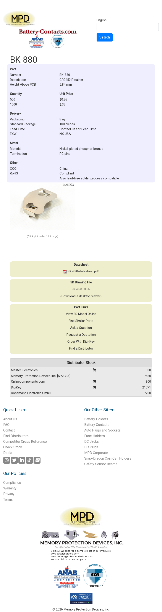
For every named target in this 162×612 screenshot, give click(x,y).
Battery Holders (96, 419)
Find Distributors (16, 436)
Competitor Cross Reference (25, 441)
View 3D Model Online (81, 314)
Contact (9, 430)
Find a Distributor (81, 348)
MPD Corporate (96, 453)
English (102, 20)
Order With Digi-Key (81, 342)
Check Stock (12, 447)
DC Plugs (91, 447)
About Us (10, 419)
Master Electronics (24, 370)
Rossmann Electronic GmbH (31, 393)
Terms (8, 499)
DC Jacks (91, 441)
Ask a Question (81, 328)
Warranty (9, 488)
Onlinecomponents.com (28, 381)
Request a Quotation (81, 335)
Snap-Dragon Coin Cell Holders (107, 458)
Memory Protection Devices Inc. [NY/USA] (40, 376)
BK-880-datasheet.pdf (81, 271)
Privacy (9, 494)
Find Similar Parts (81, 321)
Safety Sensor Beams (100, 464)
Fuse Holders (94, 436)
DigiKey (16, 387)
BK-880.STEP (81, 289)
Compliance (12, 483)
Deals (7, 453)
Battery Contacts (96, 425)
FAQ (6, 425)
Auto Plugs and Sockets (102, 430)
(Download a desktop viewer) (81, 296)
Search (104, 37)
